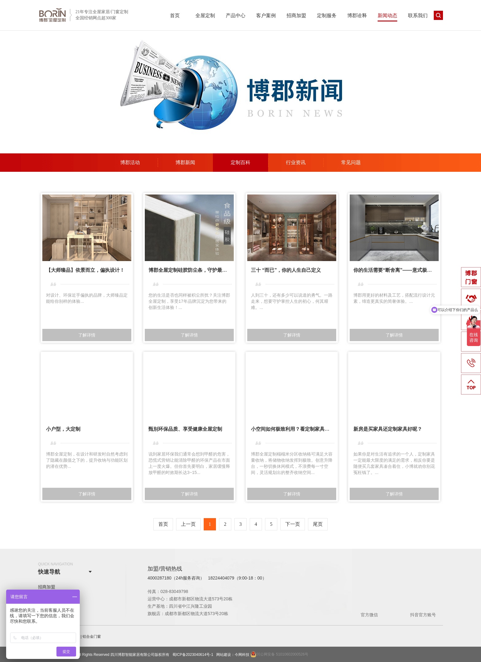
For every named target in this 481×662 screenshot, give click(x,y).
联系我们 (418, 15)
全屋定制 (205, 15)
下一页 (292, 524)
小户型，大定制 (63, 429)
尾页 (318, 524)
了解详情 (86, 335)
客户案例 (266, 15)
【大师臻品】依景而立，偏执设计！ (85, 270)
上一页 (188, 524)
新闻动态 (387, 15)
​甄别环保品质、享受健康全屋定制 (185, 429)
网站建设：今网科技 (232, 654)
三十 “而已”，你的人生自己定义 (286, 270)
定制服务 (327, 15)
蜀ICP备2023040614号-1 (192, 654)
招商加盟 (296, 15)
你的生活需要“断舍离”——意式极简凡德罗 (400, 270)
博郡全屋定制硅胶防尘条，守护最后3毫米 (194, 270)
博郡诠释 (357, 15)
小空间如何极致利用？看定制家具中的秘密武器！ (305, 429)
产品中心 (235, 15)
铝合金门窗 (92, 636)
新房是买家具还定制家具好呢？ (387, 429)
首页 (175, 15)
